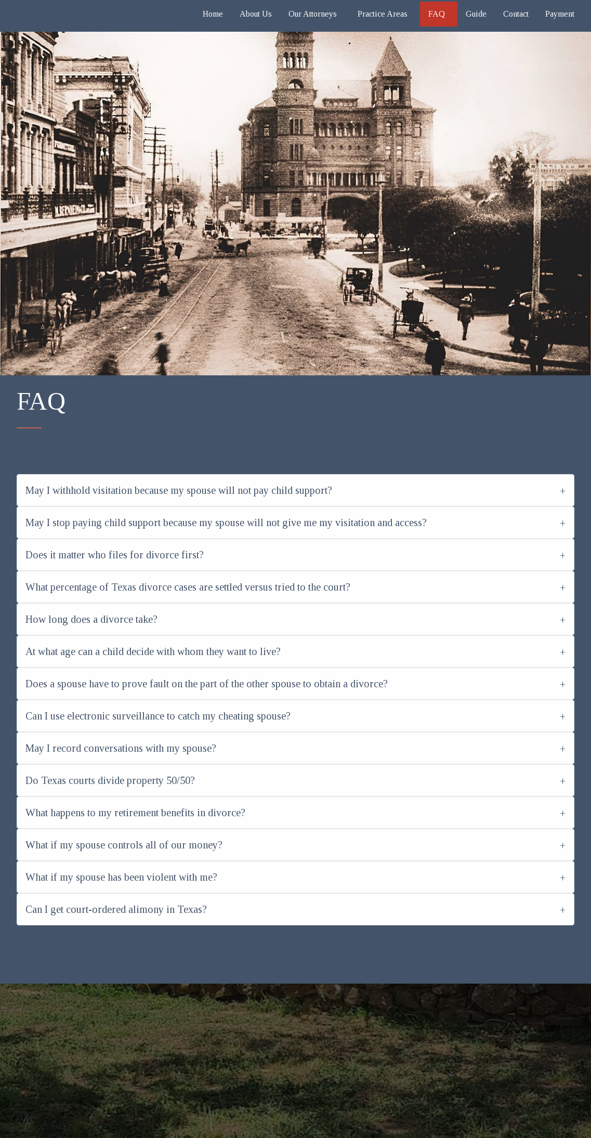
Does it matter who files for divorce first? (114, 554)
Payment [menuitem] (559, 13)
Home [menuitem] (213, 13)
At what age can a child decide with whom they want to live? (153, 651)
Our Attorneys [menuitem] (312, 13)
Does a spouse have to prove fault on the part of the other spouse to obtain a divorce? (206, 683)
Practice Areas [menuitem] (383, 13)
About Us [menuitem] (256, 13)
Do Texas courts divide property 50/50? (110, 780)
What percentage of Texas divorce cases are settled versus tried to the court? (187, 587)
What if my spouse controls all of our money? (123, 845)
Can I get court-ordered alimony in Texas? (116, 909)
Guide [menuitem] (476, 13)
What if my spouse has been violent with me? (121, 877)
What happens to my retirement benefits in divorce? (135, 812)
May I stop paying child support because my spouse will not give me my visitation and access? (226, 522)
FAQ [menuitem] (436, 13)
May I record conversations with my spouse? (120, 748)
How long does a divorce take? (91, 619)
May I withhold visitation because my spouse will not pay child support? (178, 490)
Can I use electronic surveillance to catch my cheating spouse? (158, 716)
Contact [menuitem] (516, 13)
